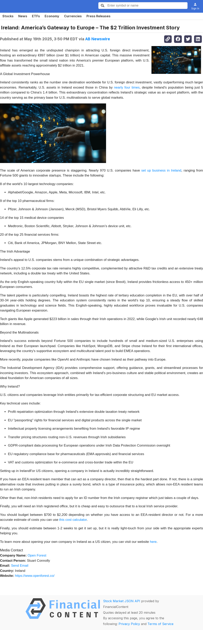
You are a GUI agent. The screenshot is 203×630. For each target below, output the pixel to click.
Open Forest (37, 555)
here (153, 542)
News (22, 16)
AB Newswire (97, 39)
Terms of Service (160, 624)
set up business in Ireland (161, 170)
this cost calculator (73, 520)
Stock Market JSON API (121, 601)
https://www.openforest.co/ (34, 576)
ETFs (36, 16)
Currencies (73, 16)
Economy (52, 16)
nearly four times (127, 87)
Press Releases (98, 16)
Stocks (7, 16)
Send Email (19, 565)
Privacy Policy (129, 624)
